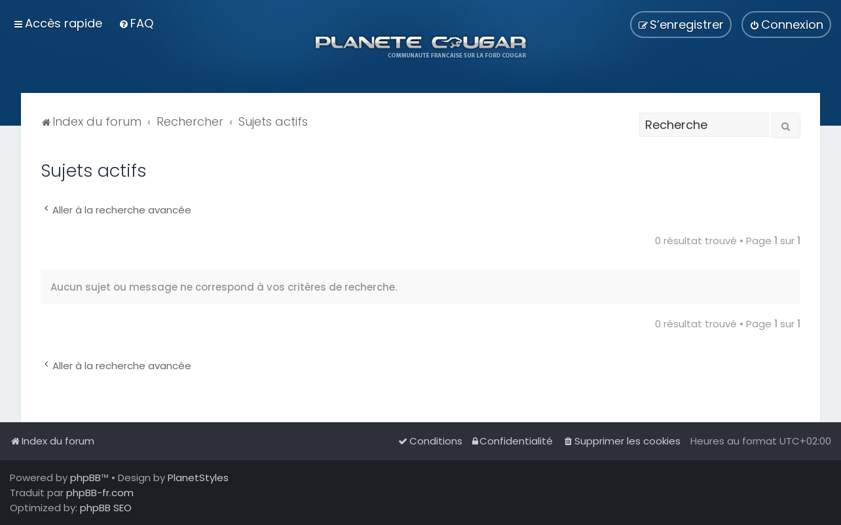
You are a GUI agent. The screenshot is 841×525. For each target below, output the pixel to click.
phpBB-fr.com (100, 492)
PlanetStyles (198, 477)
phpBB (85, 477)
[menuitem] (136, 23)
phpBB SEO (106, 508)
